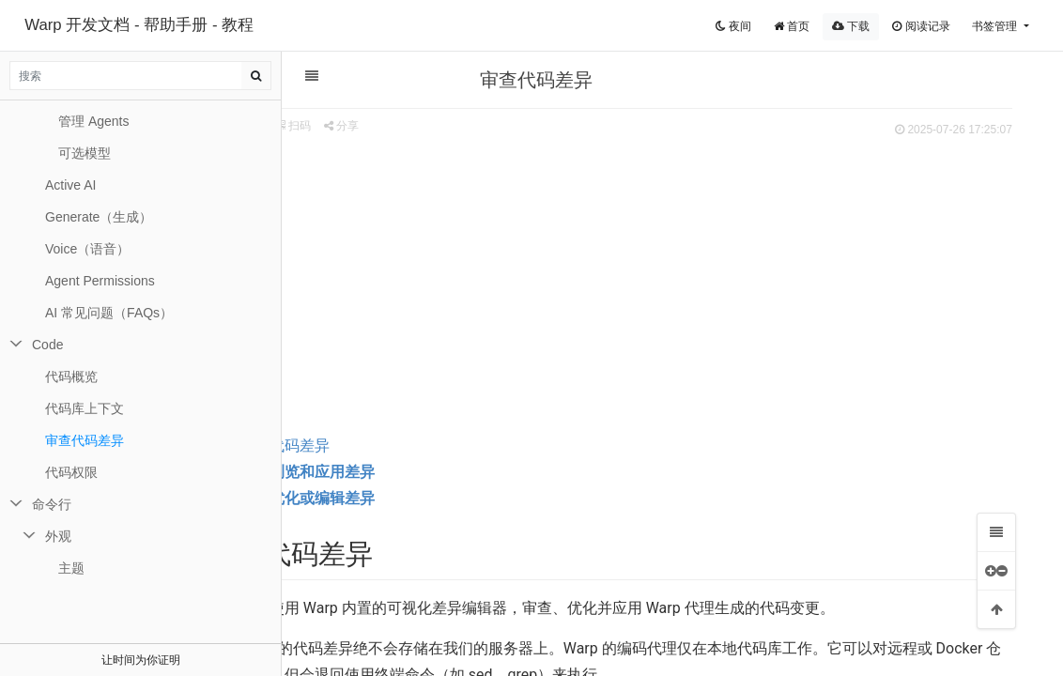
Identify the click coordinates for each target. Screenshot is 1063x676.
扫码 (361, 125)
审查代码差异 (352, 445)
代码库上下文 (84, 408)
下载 (851, 26)
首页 (791, 26)
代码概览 (71, 376)
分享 (409, 125)
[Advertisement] (663, 282)
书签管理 (996, 26)
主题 (71, 568)
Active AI (70, 184)
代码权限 (71, 472)
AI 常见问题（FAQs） (109, 312)
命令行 (51, 504)
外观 (58, 536)
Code (47, 344)
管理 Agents (93, 121)
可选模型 (84, 153)
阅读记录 (920, 26)
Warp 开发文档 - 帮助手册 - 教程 (139, 25)
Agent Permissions (100, 280)
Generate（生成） (98, 216)
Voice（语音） (87, 248)
